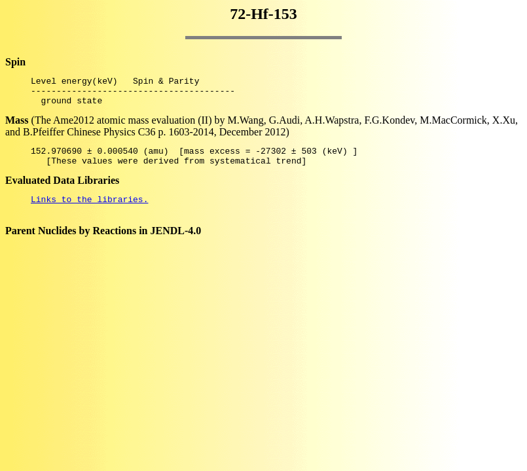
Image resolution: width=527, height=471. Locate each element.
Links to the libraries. (89, 211)
